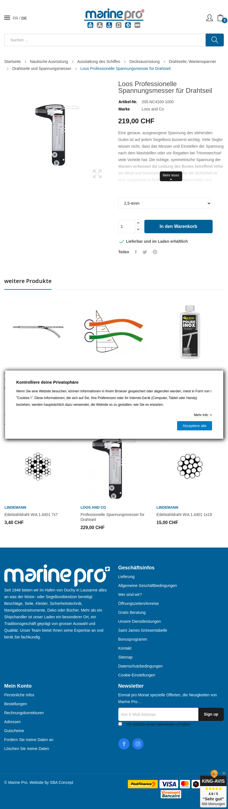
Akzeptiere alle (194, 426)
